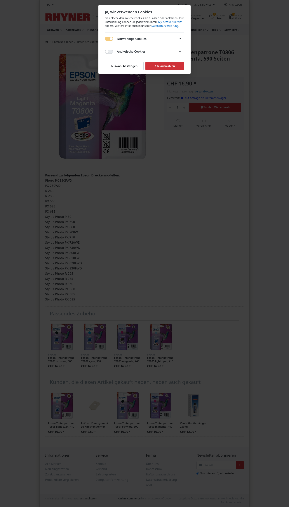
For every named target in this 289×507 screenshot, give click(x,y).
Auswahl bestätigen (124, 66)
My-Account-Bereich (170, 22)
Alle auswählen (165, 66)
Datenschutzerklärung (164, 26)
